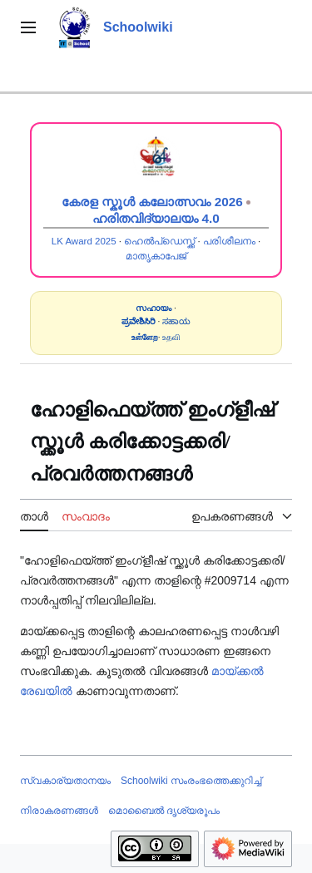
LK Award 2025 (84, 241)
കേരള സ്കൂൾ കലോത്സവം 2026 (152, 202)
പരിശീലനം (229, 241)
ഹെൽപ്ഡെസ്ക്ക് (159, 241)
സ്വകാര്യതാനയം (65, 781)
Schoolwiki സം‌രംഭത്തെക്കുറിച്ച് (191, 781)
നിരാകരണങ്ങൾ (59, 810)
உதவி (171, 337)
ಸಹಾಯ (176, 321)
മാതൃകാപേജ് (156, 256)
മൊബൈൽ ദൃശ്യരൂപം (164, 810)
